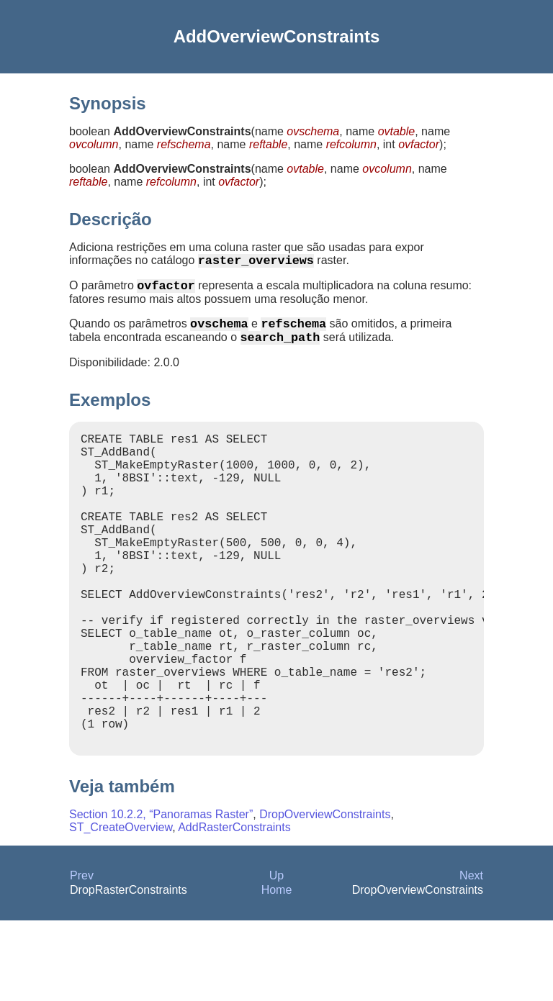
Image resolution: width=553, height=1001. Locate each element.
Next (471, 956)
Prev (82, 956)
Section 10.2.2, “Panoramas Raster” (161, 895)
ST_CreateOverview (120, 908)
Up (276, 956)
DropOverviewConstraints (324, 895)
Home (276, 970)
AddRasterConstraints (234, 908)
